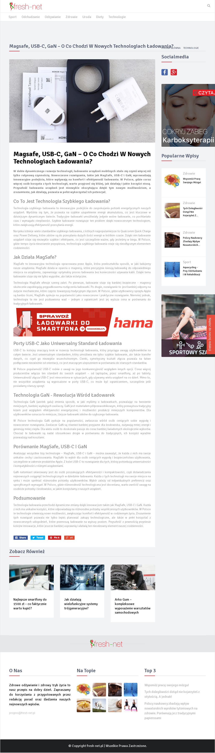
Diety (100, 17)
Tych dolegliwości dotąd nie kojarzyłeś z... (192, 212)
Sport (13, 17)
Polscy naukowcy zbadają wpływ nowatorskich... (192, 242)
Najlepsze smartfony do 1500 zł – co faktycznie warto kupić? (30, 604)
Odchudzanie (31, 17)
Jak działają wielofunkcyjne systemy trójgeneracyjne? (81, 604)
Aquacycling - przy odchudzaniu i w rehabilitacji (192, 271)
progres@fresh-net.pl (22, 713)
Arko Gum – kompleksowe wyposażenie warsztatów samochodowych (133, 606)
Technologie (118, 17)
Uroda (87, 17)
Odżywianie (53, 17)
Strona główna (170, 48)
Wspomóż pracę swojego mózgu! (168, 685)
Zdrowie (72, 17)
